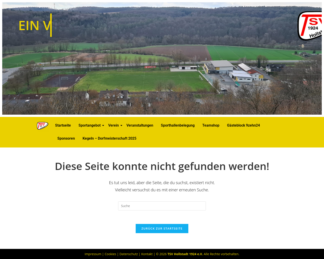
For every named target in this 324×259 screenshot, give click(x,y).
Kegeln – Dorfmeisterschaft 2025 (109, 138)
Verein (114, 125)
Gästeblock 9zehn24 (243, 125)
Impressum (93, 254)
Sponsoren (66, 138)
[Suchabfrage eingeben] (162, 205)
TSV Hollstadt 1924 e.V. (185, 254)
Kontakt (147, 254)
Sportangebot (90, 125)
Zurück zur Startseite (162, 228)
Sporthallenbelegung (178, 125)
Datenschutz (128, 254)
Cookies (110, 254)
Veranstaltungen (139, 125)
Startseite (63, 125)
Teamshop (210, 125)
